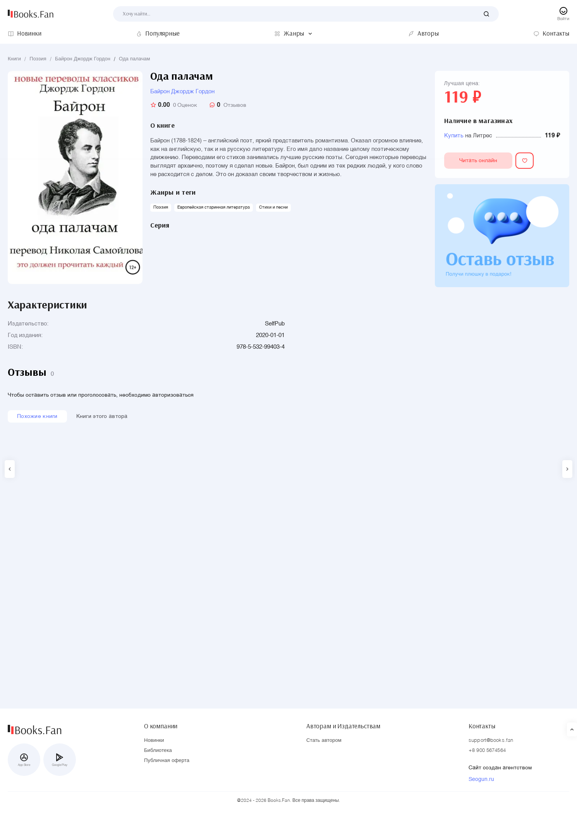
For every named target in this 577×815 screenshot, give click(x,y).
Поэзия (37, 59)
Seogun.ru (481, 779)
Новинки (154, 740)
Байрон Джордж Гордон (82, 59)
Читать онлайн (490, 161)
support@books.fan (491, 740)
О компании (160, 724)
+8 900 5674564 (487, 750)
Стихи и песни (273, 207)
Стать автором (324, 740)
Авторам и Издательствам (343, 724)
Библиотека (158, 750)
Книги (14, 59)
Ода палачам (134, 59)
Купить (454, 136)
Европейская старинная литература (213, 207)
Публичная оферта (166, 760)
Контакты (482, 724)
